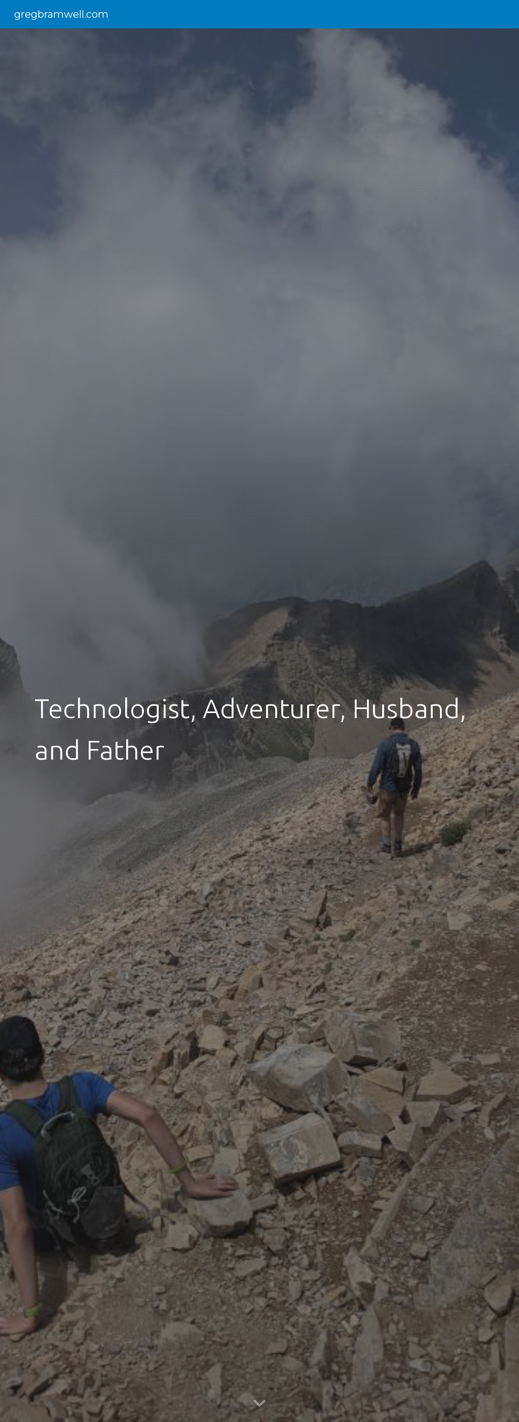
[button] (259, 1404)
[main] (259, 725)
